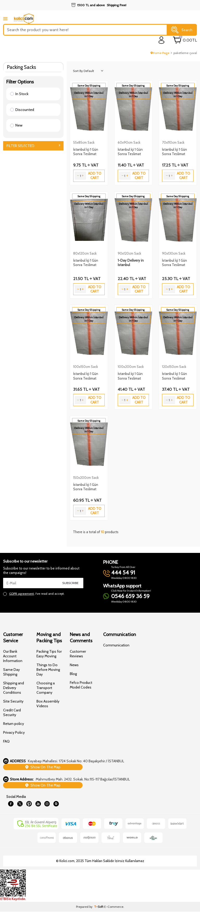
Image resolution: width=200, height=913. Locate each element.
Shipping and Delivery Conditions (13, 688)
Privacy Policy (14, 732)
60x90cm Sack (129, 142)
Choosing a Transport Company (45, 688)
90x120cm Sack (129, 253)
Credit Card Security (12, 712)
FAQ (6, 741)
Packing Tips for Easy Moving (49, 653)
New (16, 125)
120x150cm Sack (174, 367)
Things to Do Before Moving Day (48, 670)
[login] (161, 40)
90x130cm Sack (173, 253)
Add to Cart (94, 175)
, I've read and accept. (34, 594)
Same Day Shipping (11, 672)
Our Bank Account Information (12, 656)
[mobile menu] (5, 18)
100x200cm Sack (131, 367)
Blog (73, 673)
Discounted (22, 109)
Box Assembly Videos (47, 703)
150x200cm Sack (86, 477)
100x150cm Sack (85, 367)
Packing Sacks (21, 67)
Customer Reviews (78, 653)
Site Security (13, 701)
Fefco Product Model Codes (81, 685)
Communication (116, 645)
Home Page (160, 53)
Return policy (13, 723)
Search (182, 30)
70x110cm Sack (173, 142)
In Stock (19, 93)
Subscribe (70, 583)
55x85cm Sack (84, 142)
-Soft (99, 908)
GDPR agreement (21, 594)
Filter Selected (33, 145)
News (74, 665)
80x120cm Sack (85, 253)
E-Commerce (113, 908)
